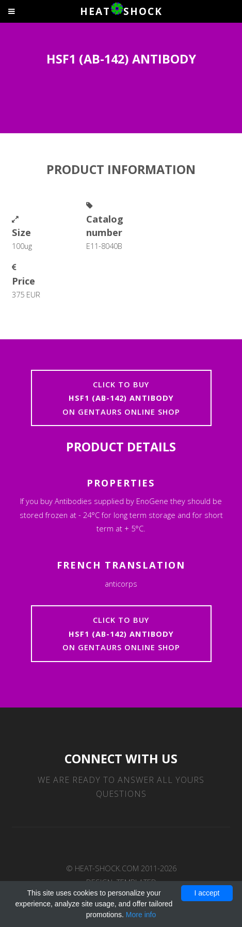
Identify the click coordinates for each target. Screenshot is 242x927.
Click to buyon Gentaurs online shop (121, 398)
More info (141, 914)
